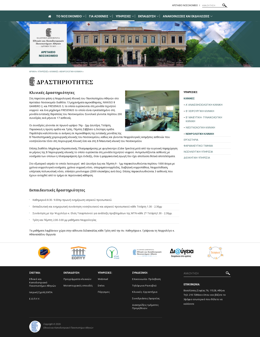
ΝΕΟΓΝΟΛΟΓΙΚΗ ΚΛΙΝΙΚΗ (200, 127)
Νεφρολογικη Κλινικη (71, 71)
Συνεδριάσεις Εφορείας (146, 298)
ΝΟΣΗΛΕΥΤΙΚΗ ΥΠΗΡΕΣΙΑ (198, 151)
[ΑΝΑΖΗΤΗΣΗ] (215, 5)
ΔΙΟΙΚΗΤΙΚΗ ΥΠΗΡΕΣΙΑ (197, 157)
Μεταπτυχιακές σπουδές (78, 285)
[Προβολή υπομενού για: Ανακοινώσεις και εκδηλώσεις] (211, 16)
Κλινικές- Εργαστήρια (144, 291)
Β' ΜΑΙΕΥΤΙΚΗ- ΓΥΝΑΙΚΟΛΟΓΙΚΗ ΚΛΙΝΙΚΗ (204, 119)
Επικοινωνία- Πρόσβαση (146, 279)
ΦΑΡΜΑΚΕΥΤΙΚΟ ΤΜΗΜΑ (198, 145)
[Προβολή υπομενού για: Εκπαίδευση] (158, 16)
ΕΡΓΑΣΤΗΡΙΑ (191, 139)
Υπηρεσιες (43, 71)
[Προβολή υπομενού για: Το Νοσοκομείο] (84, 16)
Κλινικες (54, 71)
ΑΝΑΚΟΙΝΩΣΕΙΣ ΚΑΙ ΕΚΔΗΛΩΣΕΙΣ (186, 16)
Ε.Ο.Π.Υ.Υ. (34, 298)
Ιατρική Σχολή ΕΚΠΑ (40, 292)
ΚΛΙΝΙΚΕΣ (189, 98)
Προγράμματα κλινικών (77, 279)
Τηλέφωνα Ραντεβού (144, 285)
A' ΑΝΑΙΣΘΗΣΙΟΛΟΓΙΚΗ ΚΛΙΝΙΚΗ (204, 104)
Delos (101, 285)
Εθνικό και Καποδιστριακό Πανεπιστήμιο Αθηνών (42, 282)
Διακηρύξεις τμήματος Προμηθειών (145, 306)
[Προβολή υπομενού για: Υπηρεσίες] (133, 16)
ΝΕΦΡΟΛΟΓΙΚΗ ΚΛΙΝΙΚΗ (200, 133)
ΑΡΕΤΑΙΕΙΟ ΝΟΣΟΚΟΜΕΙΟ (185, 5)
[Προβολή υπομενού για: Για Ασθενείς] (110, 16)
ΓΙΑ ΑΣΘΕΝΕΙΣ (99, 16)
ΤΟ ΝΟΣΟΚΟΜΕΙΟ (69, 16)
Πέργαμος (104, 291)
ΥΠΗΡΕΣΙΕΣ (123, 16)
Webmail (103, 279)
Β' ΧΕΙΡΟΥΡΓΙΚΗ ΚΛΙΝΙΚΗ (200, 111)
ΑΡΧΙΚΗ (32, 71)
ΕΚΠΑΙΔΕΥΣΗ (147, 16)
